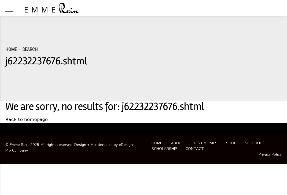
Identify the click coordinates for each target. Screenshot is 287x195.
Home (11, 49)
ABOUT (177, 143)
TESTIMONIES (205, 143)
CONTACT (195, 148)
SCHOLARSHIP (164, 148)
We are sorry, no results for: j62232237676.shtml (104, 106)
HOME (157, 143)
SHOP (231, 143)
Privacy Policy (270, 154)
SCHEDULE (254, 143)
